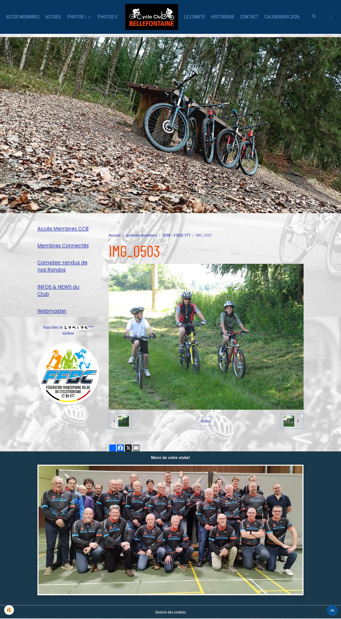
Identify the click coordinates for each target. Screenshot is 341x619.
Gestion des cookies (170, 612)
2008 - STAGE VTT (176, 235)
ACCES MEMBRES (22, 17)
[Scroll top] (332, 610)
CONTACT (249, 17)
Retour (206, 421)
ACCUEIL (53, 17)
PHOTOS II (107, 17)
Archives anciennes (141, 235)
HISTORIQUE (222, 17)
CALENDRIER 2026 (282, 17)
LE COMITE (194, 17)
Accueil (114, 235)
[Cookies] (9, 610)
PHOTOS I (77, 17)
